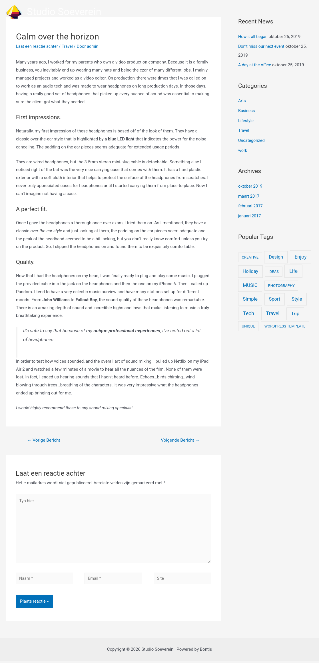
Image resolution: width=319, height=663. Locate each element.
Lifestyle (246, 119)
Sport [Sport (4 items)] (274, 295)
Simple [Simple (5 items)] (250, 295)
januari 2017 (250, 212)
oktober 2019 (250, 183)
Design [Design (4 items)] (276, 253)
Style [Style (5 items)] (297, 295)
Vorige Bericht (44, 440)
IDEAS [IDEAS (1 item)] (273, 268)
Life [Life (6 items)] (293, 268)
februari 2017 (251, 203)
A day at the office (255, 64)
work (243, 148)
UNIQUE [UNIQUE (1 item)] (248, 323)
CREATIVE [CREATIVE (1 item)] (250, 254)
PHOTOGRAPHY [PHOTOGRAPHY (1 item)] (281, 282)
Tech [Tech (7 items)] (248, 310)
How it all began (253, 36)
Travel (69, 46)
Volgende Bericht (179, 440)
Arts (242, 100)
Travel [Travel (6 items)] (273, 310)
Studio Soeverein (64, 12)
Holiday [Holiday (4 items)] (250, 268)
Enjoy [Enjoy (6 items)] (300, 253)
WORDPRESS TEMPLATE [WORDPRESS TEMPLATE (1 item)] (285, 323)
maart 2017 (249, 193)
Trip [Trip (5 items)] (295, 310)
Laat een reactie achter (37, 46)
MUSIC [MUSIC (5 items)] (250, 282)
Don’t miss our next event (262, 46)
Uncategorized (252, 138)
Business (247, 109)
